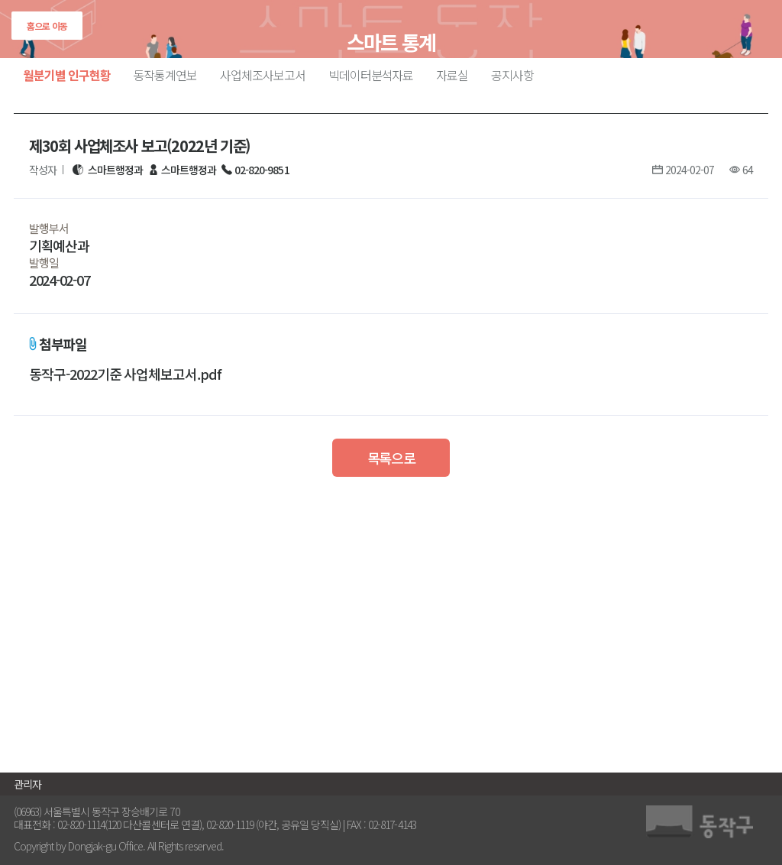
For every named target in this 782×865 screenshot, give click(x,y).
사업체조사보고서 (262, 75)
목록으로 (391, 458)
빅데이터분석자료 (371, 75)
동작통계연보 (166, 75)
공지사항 (512, 75)
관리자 (27, 784)
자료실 (452, 75)
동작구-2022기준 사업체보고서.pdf (125, 374)
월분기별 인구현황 (67, 75)
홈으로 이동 (47, 25)
